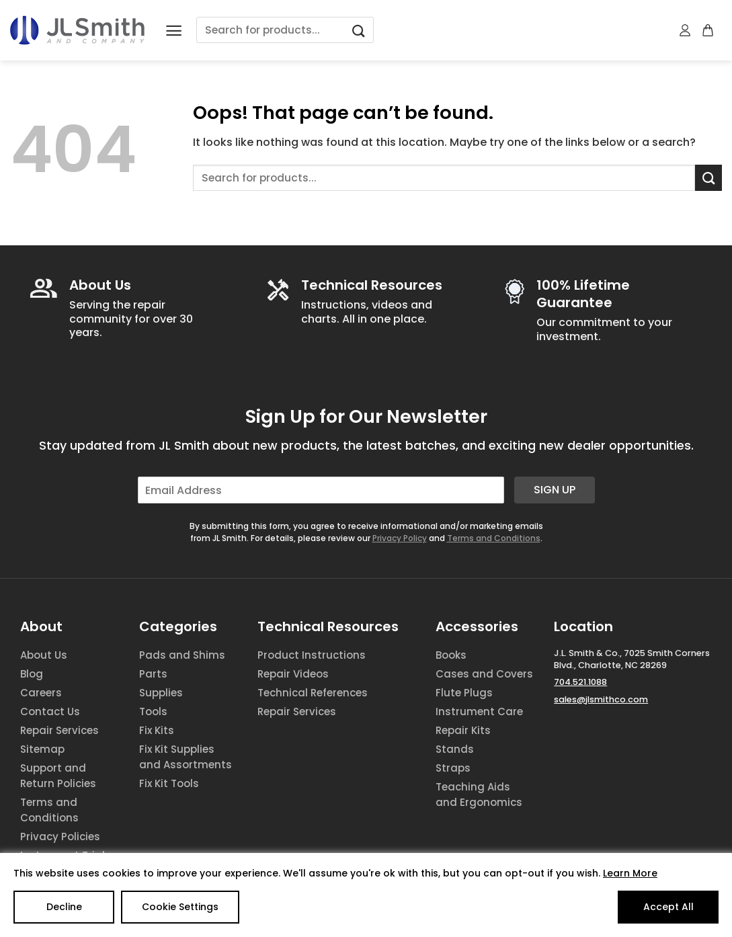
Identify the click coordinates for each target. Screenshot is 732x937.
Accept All (668, 906)
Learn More (630, 873)
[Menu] (174, 30)
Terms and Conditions (493, 538)
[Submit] (358, 30)
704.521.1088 (580, 682)
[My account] (685, 30)
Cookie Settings (180, 906)
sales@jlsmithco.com (601, 699)
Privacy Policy (399, 538)
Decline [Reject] (64, 906)
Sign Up (554, 489)
